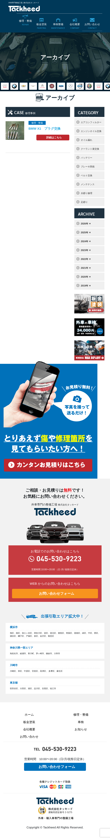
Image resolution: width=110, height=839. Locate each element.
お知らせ (81, 729)
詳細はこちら (54, 137)
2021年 (84, 268)
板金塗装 (29, 722)
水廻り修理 (86, 193)
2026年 (84, 223)
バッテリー (86, 158)
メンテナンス (88, 184)
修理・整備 (80, 714)
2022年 (84, 259)
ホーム (29, 714)
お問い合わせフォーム (56, 593)
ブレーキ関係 (88, 166)
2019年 (84, 285)
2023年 (84, 250)
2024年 (84, 241)
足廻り (84, 202)
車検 (81, 722)
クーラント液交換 (90, 149)
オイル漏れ (86, 140)
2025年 (84, 232)
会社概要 (29, 729)
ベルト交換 (86, 175)
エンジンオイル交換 (91, 131)
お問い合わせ (29, 736)
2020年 (84, 277)
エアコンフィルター (91, 122)
